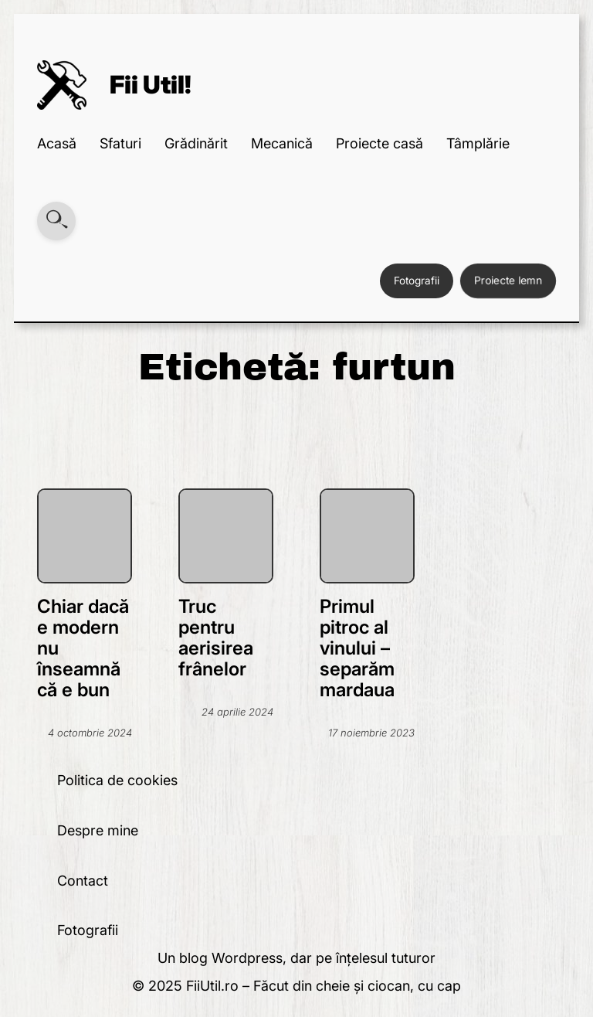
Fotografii (416, 280)
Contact (82, 880)
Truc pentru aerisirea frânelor (215, 637)
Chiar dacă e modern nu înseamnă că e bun (83, 648)
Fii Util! (150, 85)
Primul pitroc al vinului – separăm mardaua (357, 648)
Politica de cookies (117, 780)
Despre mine (97, 830)
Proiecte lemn (508, 280)
